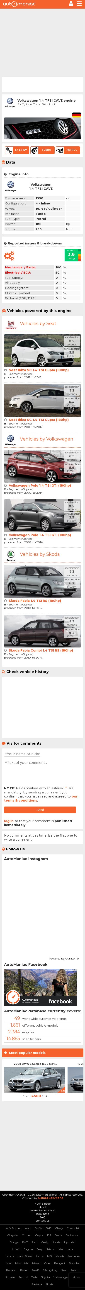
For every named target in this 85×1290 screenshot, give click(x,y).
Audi (28, 1228)
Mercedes (74, 1256)
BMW (38, 1228)
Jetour (50, 1249)
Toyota (45, 1277)
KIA (60, 1249)
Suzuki (23, 1277)
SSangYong (50, 1270)
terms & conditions (42, 1210)
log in (9, 821)
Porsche (74, 1263)
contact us (42, 1220)
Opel (47, 1263)
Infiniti (16, 1249)
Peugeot (59, 1263)
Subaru (10, 1277)
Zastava (37, 1284)
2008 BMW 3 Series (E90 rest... (35, 1063)
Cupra (39, 1235)
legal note (42, 1213)
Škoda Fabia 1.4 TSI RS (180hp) (35, 601)
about (42, 1207)
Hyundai (69, 1242)
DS (49, 1235)
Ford (34, 1242)
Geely (44, 1242)
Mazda (60, 1256)
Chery (59, 1228)
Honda (56, 1242)
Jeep (40, 1249)
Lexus (40, 1256)
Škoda (49, 1284)
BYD (48, 1228)
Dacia (58, 1235)
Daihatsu (72, 1235)
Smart (74, 1270)
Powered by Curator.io (64, 958)
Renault (11, 1270)
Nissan (36, 1263)
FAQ (42, 1217)
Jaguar (28, 1249)
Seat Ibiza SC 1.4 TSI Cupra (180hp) (39, 370)
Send (40, 810)
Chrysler (12, 1235)
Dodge (14, 1242)
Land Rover (25, 1256)
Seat (64, 1270)
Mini (9, 1263)
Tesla (34, 1277)
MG (49, 1256)
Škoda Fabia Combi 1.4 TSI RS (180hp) (41, 650)
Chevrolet (73, 1228)
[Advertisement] (42, 42)
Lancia (9, 1256)
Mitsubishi (22, 1263)
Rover (24, 1270)
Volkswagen (61, 1277)
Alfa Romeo (13, 1228)
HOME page (42, 1203)
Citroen (27, 1235)
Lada (70, 1249)
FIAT (25, 1242)
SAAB (35, 1270)
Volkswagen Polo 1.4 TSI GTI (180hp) (40, 485)
